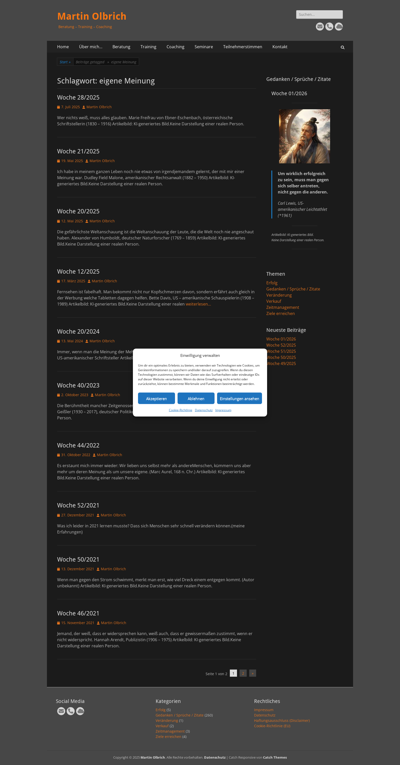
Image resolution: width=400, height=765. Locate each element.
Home (63, 47)
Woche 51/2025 (281, 351)
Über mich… (90, 47)
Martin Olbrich (92, 16)
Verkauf (273, 301)
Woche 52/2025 (281, 345)
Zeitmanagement (282, 307)
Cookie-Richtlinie (180, 410)
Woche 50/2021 (78, 559)
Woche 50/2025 (281, 357)
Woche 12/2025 (78, 271)
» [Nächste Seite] (253, 673)
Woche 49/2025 (281, 363)
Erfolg (272, 283)
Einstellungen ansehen (239, 398)
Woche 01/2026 (281, 339)
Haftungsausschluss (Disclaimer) (282, 720)
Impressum (223, 410)
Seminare (204, 47)
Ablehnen (196, 398)
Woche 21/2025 (78, 151)
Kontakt (280, 47)
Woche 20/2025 (78, 211)
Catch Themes (275, 757)
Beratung (121, 47)
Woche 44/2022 (78, 445)
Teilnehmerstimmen (242, 47)
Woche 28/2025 (78, 97)
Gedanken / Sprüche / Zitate (293, 289)
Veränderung (279, 295)
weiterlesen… (198, 304)
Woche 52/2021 (78, 505)
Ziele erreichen (280, 313)
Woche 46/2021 (78, 613)
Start (65, 62)
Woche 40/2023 (78, 385)
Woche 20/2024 (78, 331)
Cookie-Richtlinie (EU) (272, 725)
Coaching (175, 47)
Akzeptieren (156, 398)
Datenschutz (204, 410)
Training (148, 47)
